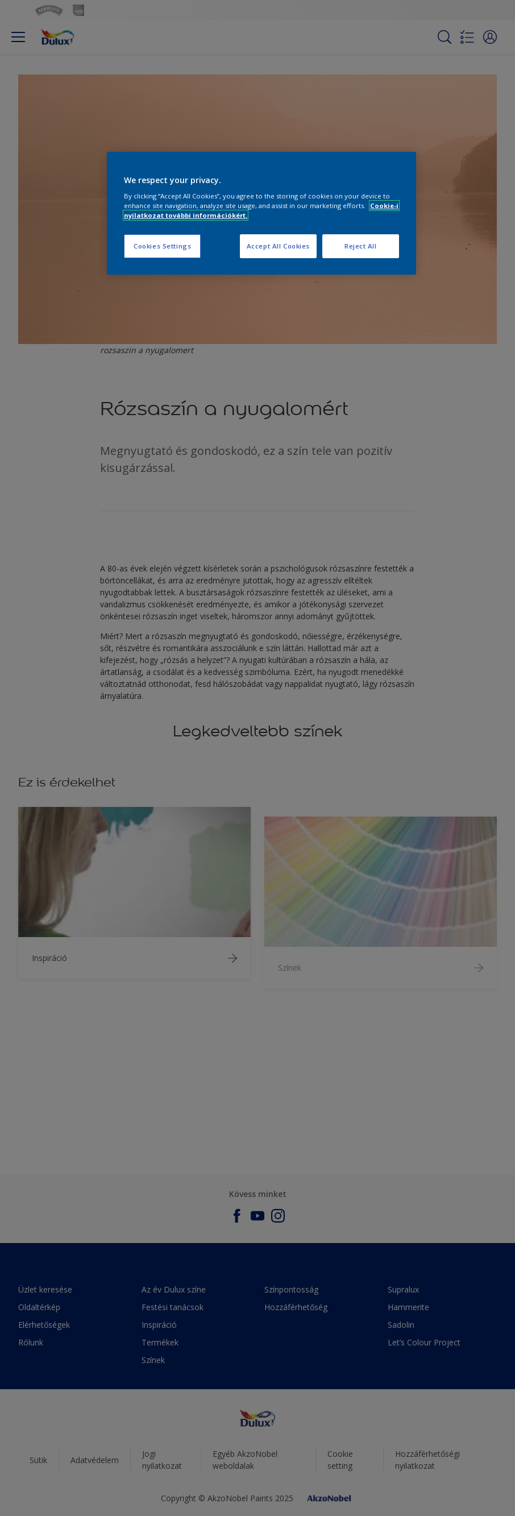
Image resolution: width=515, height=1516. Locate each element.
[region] (261, 213)
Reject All (360, 246)
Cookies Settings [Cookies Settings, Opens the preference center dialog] (162, 246)
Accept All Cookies (278, 246)
